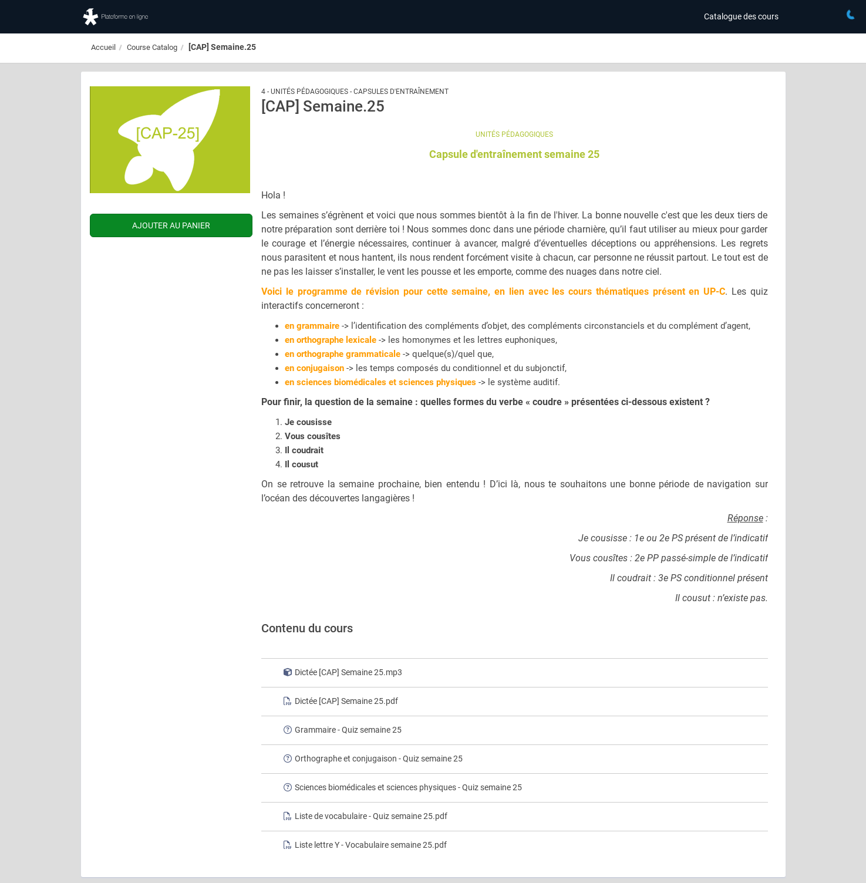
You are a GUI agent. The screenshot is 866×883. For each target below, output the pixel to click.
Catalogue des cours (741, 16)
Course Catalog (152, 47)
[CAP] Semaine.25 (222, 47)
